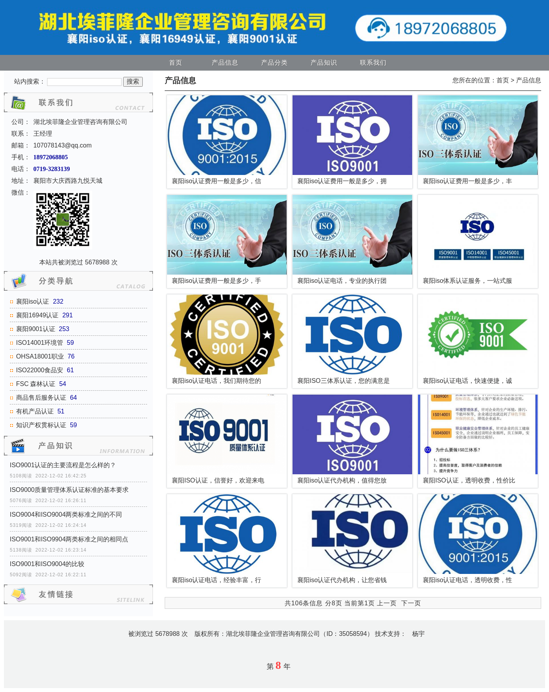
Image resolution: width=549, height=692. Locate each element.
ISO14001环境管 (39, 342)
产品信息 (225, 62)
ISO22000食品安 (39, 370)
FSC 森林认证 (35, 384)
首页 (175, 62)
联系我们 (373, 62)
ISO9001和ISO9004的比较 (47, 564)
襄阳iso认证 (32, 301)
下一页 (411, 603)
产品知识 (324, 62)
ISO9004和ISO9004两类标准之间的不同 (66, 514)
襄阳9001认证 (35, 329)
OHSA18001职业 (40, 356)
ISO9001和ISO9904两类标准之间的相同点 (69, 539)
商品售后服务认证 (41, 397)
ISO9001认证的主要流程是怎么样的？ (63, 465)
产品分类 (274, 62)
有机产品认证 (35, 411)
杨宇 (418, 633)
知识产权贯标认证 (41, 425)
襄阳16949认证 (37, 315)
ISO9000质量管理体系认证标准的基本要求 (69, 489)
